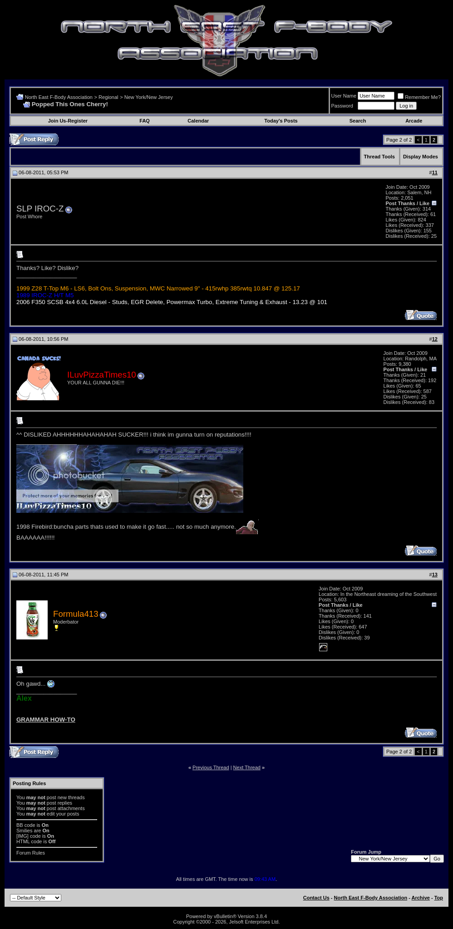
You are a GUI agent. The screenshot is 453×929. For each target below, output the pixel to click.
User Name (344, 95)
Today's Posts (280, 120)
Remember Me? (419, 97)
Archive (421, 897)
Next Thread (247, 767)
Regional (108, 97)
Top (438, 897)
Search (358, 120)
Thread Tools (379, 156)
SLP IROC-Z (40, 208)
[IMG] (22, 836)
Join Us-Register (68, 120)
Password (342, 105)
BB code (25, 825)
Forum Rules (30, 852)
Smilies (24, 830)
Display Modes (420, 156)
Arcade (413, 120)
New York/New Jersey (148, 97)
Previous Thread (210, 767)
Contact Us (316, 897)
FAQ (144, 120)
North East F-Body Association (59, 97)
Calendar (198, 120)
